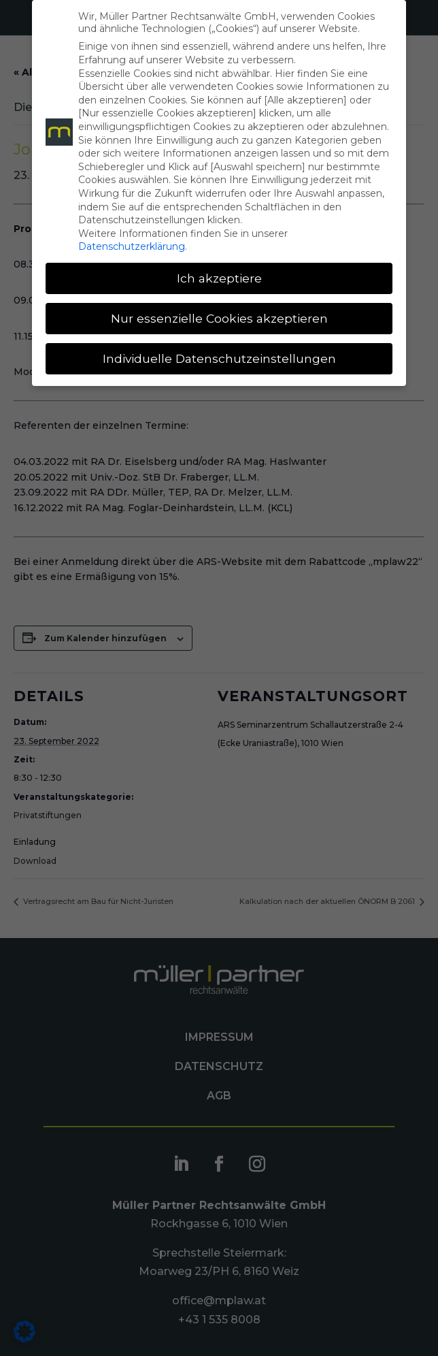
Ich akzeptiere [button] (219, 278)
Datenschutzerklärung (131, 246)
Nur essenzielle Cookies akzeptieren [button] (219, 318)
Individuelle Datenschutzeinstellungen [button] (219, 358)
